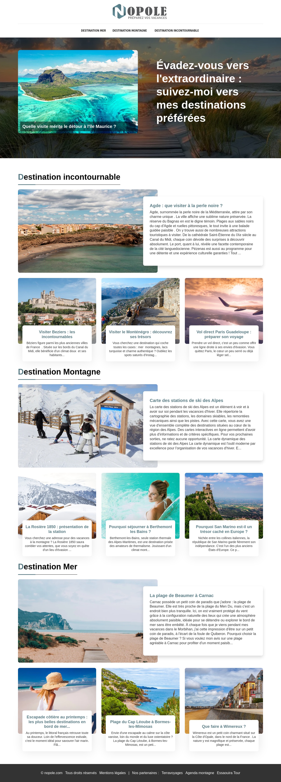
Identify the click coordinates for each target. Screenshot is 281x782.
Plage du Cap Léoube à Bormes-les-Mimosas (140, 724)
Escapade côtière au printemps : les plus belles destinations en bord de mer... (57, 722)
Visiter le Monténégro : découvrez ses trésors (140, 334)
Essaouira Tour (228, 773)
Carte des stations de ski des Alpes (186, 400)
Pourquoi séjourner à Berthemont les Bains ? (140, 529)
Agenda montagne (200, 773)
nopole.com (53, 773)
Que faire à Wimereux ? (224, 726)
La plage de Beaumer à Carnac (182, 595)
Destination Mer (93, 30)
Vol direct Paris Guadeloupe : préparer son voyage (223, 334)
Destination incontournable (177, 30)
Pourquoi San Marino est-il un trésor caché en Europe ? (224, 529)
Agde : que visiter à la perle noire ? (186, 205)
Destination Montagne (129, 30)
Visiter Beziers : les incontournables (57, 334)
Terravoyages (172, 773)
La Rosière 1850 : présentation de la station (56, 529)
